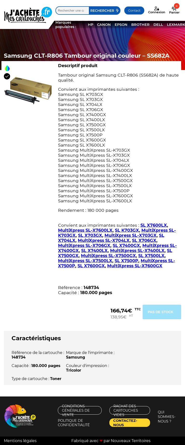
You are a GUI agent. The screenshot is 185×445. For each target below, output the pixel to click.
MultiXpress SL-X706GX (84, 245)
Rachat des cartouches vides (125, 410)
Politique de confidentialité (74, 422)
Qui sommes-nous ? (167, 417)
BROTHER (140, 24)
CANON (104, 24)
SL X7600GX (91, 265)
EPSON (121, 24)
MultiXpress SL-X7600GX (134, 265)
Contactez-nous (125, 422)
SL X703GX (90, 235)
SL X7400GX (126, 245)
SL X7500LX (151, 255)
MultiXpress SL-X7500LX (85, 260)
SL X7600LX (153, 225)
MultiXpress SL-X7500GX (108, 255)
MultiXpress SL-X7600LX (85, 230)
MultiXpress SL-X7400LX (137, 250)
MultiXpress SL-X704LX (104, 240)
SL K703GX (127, 230)
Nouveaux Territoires (131, 440)
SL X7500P (126, 260)
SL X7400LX (94, 250)
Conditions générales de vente (76, 410)
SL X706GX (144, 240)
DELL (158, 24)
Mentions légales (20, 440)
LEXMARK (176, 24)
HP (90, 24)
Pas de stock (160, 312)
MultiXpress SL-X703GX (131, 235)
